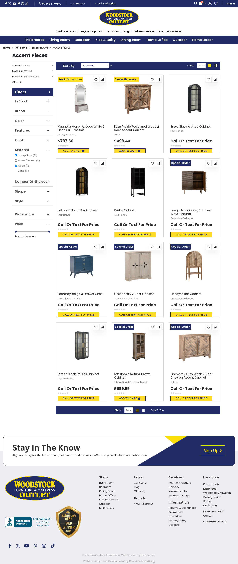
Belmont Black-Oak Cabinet (78, 210)
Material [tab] (33, 150)
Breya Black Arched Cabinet (190, 126)
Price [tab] (33, 224)
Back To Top (157, 410)
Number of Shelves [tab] (33, 181)
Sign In (230, 3)
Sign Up (213, 451)
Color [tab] (33, 120)
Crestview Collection (182, 218)
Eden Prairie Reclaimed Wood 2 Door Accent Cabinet (136, 128)
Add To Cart (73, 151)
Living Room (40, 48)
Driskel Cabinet (125, 210)
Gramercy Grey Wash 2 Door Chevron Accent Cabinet (191, 375)
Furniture (21, 48)
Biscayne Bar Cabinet (185, 294)
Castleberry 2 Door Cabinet (134, 294)
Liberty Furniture (67, 134)
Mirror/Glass (28, 155)
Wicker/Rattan (29, 160)
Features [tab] (33, 130)
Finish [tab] (33, 140)
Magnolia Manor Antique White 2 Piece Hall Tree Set (81, 128)
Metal (24, 171)
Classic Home (65, 378)
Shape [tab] (33, 191)
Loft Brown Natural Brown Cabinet (132, 375)
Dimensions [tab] (33, 214)
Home (6, 47)
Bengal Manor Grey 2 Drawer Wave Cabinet (191, 212)
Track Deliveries (105, 3)
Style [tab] (33, 201)
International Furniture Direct (130, 382)
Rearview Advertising (142, 561)
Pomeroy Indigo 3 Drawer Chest (81, 294)
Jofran (117, 134)
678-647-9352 (50, 3)
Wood (25, 165)
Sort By (69, 66)
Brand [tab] (33, 111)
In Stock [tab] (33, 101)
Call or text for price (191, 151)
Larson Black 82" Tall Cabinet (78, 374)
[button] (96, 80)
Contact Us (78, 3)
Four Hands (176, 131)
